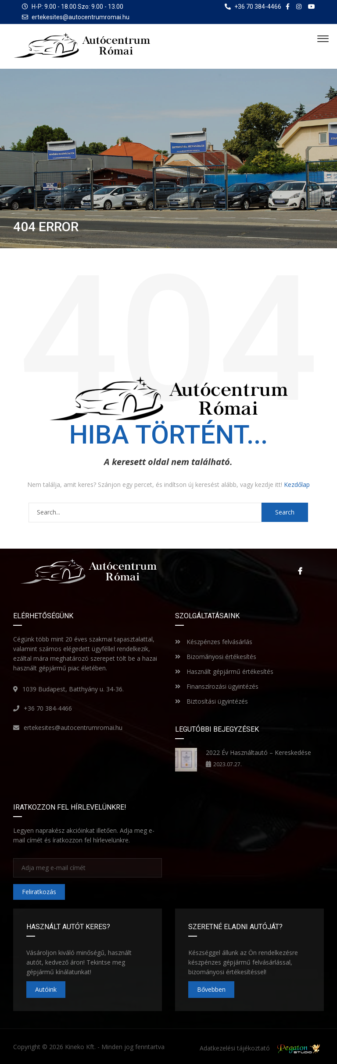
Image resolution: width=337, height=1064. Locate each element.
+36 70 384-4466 (48, 708)
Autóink (46, 989)
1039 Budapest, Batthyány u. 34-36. (73, 689)
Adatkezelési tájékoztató (235, 1048)
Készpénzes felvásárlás (213, 642)
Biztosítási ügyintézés (211, 701)
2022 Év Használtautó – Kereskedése (258, 752)
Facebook (300, 571)
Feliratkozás (39, 892)
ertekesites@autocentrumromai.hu (80, 17)
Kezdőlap (297, 484)
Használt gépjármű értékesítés (224, 671)
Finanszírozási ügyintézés (216, 686)
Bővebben (211, 989)
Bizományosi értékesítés (215, 656)
